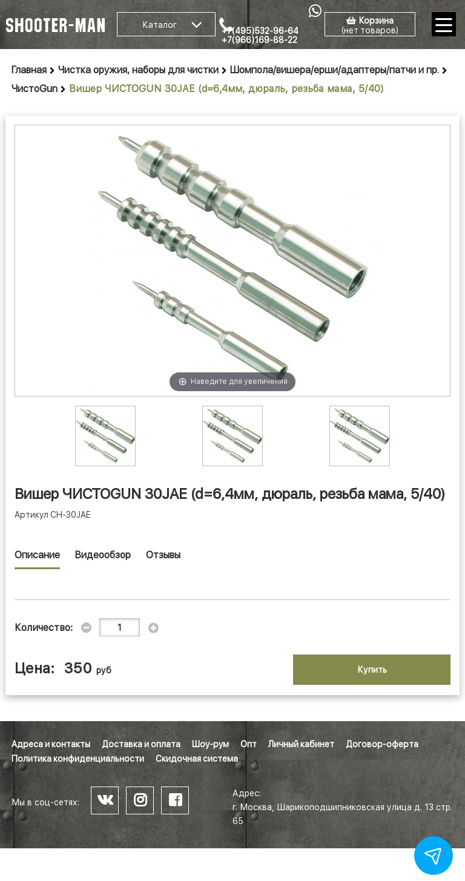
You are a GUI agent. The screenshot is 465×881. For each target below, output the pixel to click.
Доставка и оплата (141, 744)
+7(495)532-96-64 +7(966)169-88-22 (260, 35)
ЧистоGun (35, 88)
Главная (29, 70)
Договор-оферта (382, 744)
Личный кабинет (301, 744)
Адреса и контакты (51, 744)
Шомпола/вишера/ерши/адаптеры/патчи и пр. (334, 70)
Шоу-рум (210, 744)
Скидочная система (197, 759)
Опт (248, 744)
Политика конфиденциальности (78, 759)
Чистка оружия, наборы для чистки (138, 70)
